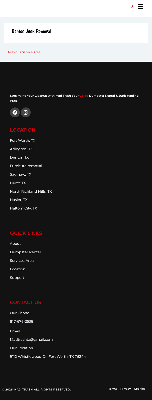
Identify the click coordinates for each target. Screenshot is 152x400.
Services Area (22, 260)
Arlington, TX (21, 149)
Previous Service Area (22, 52)
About (15, 243)
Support (17, 277)
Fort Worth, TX (22, 140)
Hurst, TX (18, 183)
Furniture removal (26, 166)
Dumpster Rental (25, 252)
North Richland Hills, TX (31, 191)
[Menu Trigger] (140, 6)
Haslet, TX (19, 199)
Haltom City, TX (23, 208)
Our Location (21, 348)
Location (22, 130)
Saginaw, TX (20, 174)
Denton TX (19, 157)
